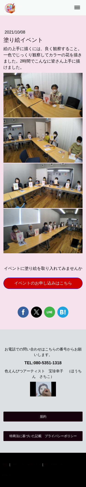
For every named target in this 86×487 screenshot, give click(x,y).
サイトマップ (53, 464)
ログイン (8, 475)
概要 (5, 464)
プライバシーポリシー (26, 464)
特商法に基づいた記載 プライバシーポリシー (43, 436)
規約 (43, 416)
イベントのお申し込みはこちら (43, 283)
